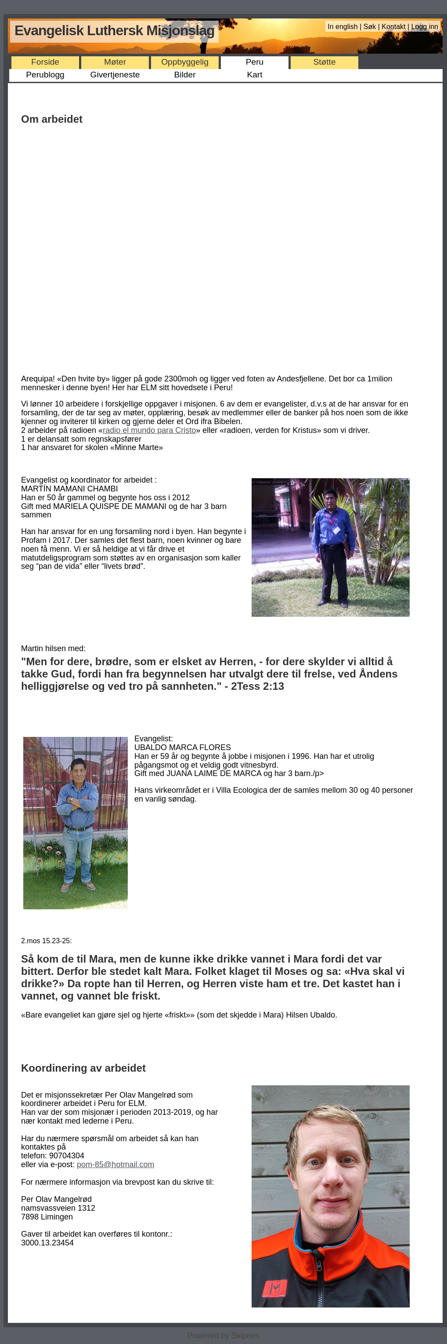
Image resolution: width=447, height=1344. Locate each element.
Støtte (324, 61)
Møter (115, 61)
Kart (254, 74)
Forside (45, 61)
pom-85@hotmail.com (115, 1164)
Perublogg (45, 74)
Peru (255, 61)
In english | (346, 26)
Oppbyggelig (185, 61)
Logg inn (424, 26)
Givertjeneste (115, 74)
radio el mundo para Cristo (149, 430)
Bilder (184, 74)
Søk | (373, 26)
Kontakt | (396, 26)
